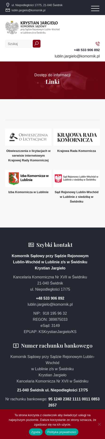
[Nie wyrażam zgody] (99, 424)
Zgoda (35, 432)
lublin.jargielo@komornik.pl (28, 10)
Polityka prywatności (61, 432)
